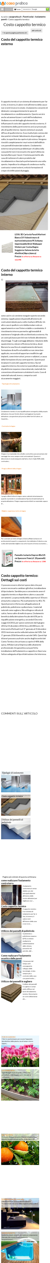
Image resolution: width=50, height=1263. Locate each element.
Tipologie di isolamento (12, 773)
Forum (17, 9)
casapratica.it (15, 16)
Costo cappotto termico (12, 796)
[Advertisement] (25, 73)
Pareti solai (28, 16)
